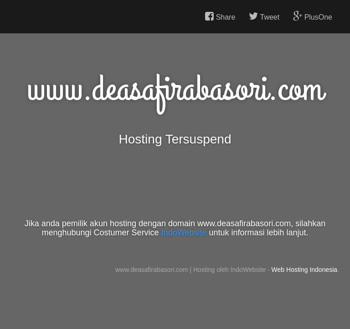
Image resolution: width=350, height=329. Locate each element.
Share (220, 16)
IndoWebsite (184, 232)
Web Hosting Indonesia (305, 269)
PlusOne (312, 16)
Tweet (264, 16)
